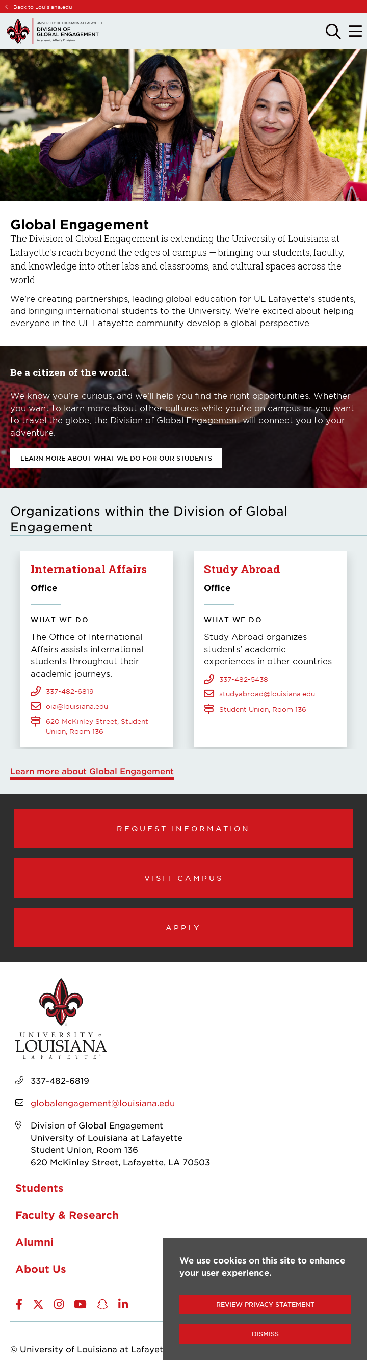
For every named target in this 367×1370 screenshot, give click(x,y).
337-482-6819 (70, 691)
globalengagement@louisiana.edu (103, 1102)
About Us (40, 1268)
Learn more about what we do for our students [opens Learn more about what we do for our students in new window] (116, 458)
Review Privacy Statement (265, 1304)
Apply (183, 927)
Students (39, 1187)
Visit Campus (183, 877)
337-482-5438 (243, 679)
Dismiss (265, 1334)
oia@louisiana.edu (77, 706)
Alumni (34, 1241)
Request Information (183, 828)
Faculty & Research (67, 1214)
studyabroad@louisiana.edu (267, 694)
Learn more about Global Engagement (92, 771)
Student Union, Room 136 (262, 709)
